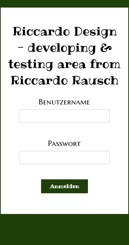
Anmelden (64, 186)
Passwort (64, 143)
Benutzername (64, 102)
